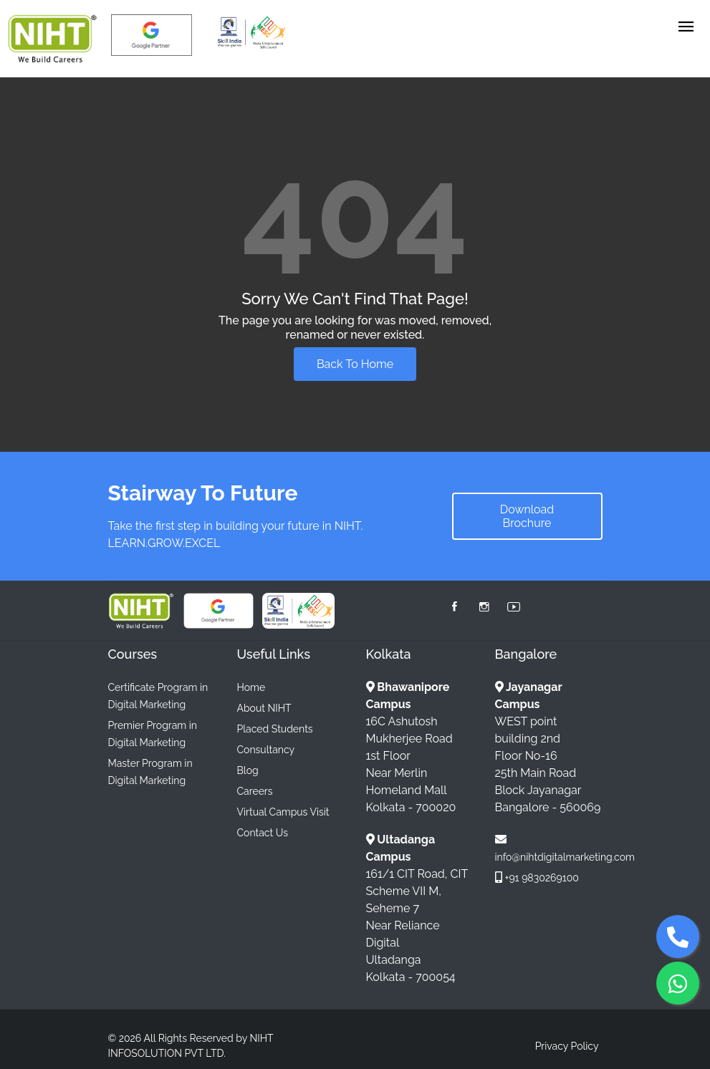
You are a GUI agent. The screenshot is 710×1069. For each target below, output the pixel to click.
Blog (248, 770)
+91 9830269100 (542, 878)
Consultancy (266, 749)
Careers (255, 791)
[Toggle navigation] (686, 28)
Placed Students (275, 729)
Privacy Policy (567, 1046)
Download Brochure (527, 516)
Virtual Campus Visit (283, 812)
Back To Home (355, 364)
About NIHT (264, 708)
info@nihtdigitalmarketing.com (565, 857)
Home (251, 687)
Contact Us (262, 832)
